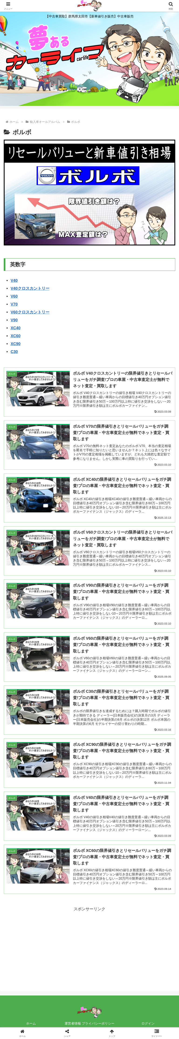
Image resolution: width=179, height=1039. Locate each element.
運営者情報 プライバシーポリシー (89, 1024)
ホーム (31, 1024)
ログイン (148, 1024)
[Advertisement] (89, 945)
